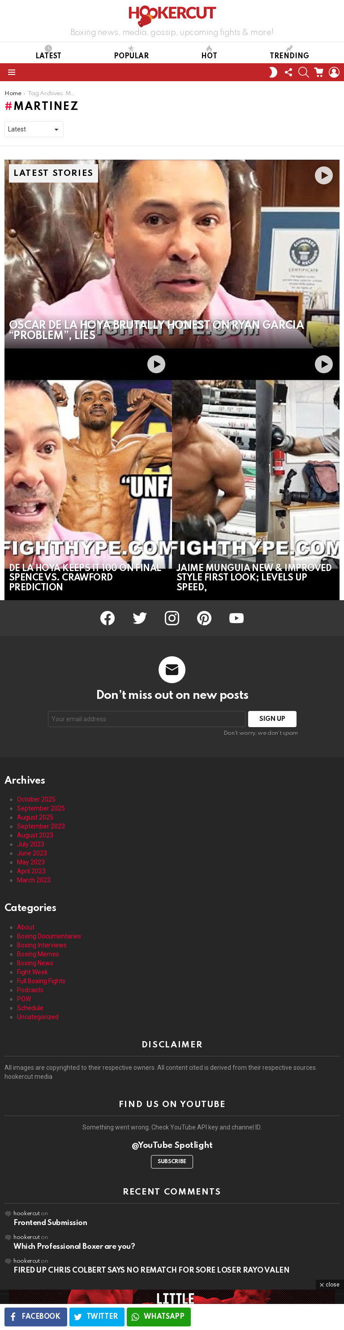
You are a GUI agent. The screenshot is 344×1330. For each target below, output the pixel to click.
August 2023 (35, 835)
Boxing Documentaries (49, 936)
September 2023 (41, 826)
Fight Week (32, 972)
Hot (209, 52)
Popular (131, 52)
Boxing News (35, 963)
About (25, 927)
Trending (289, 52)
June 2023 (32, 853)
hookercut (26, 1214)
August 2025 (35, 817)
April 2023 (31, 871)
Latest (48, 52)
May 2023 (31, 862)
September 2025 (41, 808)
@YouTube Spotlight (172, 1145)
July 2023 (30, 844)
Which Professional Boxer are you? (74, 1247)
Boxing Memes (38, 954)
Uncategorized (38, 1016)
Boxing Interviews (42, 945)
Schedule (30, 1008)
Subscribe (172, 1161)
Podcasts (30, 990)
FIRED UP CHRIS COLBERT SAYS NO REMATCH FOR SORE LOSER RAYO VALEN (151, 1270)
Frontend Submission (50, 1223)
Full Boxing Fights (41, 981)
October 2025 (36, 799)
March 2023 (34, 880)
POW (24, 999)
